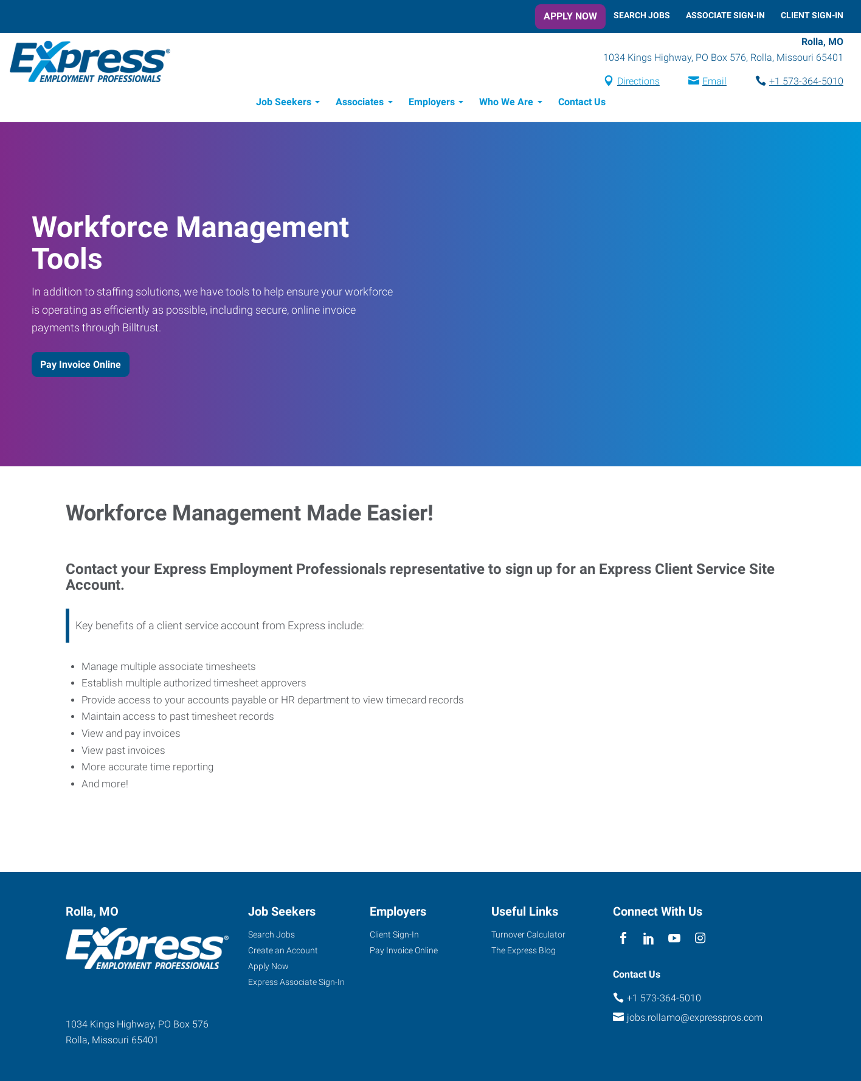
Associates (360, 102)
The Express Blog (523, 950)
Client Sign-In (812, 15)
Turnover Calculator (528, 934)
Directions (638, 81)
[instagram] (700, 939)
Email (714, 81)
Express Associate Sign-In (296, 982)
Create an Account (283, 950)
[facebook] (623, 939)
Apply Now (570, 16)
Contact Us (582, 102)
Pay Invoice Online (80, 364)
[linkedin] (648, 939)
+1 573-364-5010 (806, 81)
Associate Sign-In (725, 15)
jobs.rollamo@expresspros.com (694, 1017)
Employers (432, 102)
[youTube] (675, 939)
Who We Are (506, 102)
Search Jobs (642, 15)
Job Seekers (283, 102)
